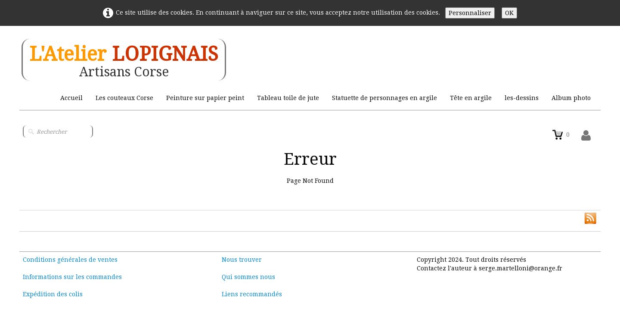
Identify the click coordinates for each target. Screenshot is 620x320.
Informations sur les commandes (72, 276)
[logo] (124, 60)
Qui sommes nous (248, 276)
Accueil (71, 97)
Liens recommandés (252, 294)
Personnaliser (470, 12)
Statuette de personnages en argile (384, 97)
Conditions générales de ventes (70, 259)
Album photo (571, 97)
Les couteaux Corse (124, 97)
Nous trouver (242, 259)
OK (509, 12)
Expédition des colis (53, 294)
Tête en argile (471, 97)
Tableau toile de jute (288, 97)
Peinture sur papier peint (205, 97)
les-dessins (522, 97)
